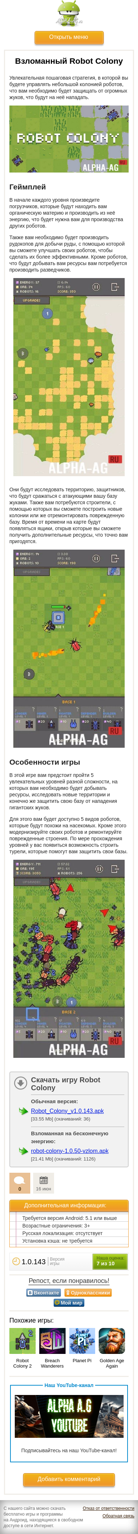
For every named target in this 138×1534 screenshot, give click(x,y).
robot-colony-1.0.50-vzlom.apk (69, 1151)
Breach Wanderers (52, 1363)
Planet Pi (82, 1360)
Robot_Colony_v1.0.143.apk (67, 1111)
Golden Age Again (112, 1363)
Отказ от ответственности (108, 1508)
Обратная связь (118, 1516)
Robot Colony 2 (22, 1363)
